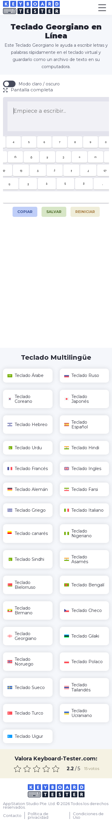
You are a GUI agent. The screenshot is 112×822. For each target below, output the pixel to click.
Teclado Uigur (25, 736)
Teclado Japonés (76, 399)
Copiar (25, 210)
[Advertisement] (56, 286)
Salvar (54, 211)
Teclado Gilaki (81, 636)
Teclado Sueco (26, 687)
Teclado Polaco (83, 661)
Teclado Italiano (84, 510)
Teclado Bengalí (84, 585)
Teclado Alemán (27, 489)
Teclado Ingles (82, 468)
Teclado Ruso (81, 375)
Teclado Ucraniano (78, 713)
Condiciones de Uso (88, 815)
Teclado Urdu (24, 447)
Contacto (12, 815)
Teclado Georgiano (21, 636)
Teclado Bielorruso (21, 585)
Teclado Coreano (19, 399)
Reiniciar (85, 211)
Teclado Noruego (20, 662)
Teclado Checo (83, 610)
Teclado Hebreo (27, 424)
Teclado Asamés (76, 559)
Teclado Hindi (81, 447)
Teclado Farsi (81, 489)
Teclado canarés (27, 533)
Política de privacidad (38, 815)
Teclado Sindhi (25, 559)
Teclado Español (76, 424)
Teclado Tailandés (77, 687)
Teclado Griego (26, 510)
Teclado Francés (27, 468)
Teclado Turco (25, 713)
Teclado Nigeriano (78, 533)
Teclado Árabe (25, 375)
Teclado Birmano (20, 610)
